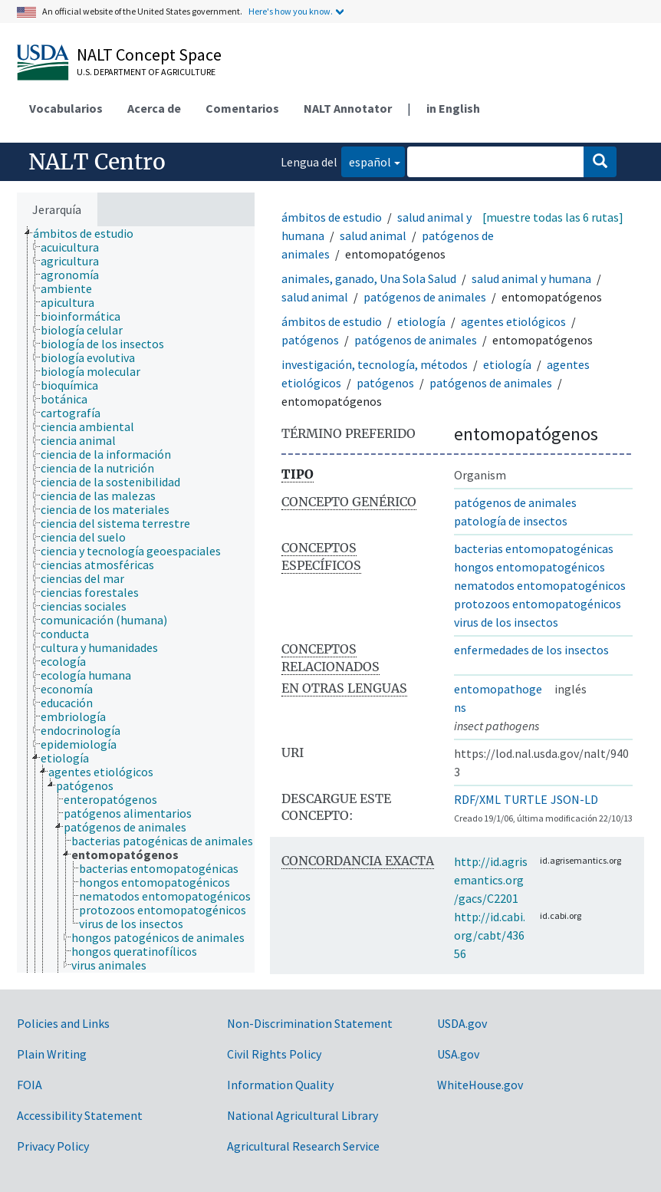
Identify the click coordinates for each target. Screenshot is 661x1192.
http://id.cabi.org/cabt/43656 (489, 935)
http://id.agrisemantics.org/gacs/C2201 (491, 880)
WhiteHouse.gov (480, 1084)
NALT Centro (97, 162)
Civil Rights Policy (274, 1054)
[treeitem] (89, 233)
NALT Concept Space (149, 54)
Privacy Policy (53, 1146)
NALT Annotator (348, 108)
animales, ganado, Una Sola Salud (368, 278)
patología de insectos (510, 520)
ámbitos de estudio (331, 217)
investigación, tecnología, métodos (374, 364)
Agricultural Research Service (303, 1146)
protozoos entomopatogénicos (537, 603)
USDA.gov (462, 1023)
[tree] (136, 599)
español (366, 161)
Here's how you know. (290, 11)
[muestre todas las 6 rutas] (552, 217)
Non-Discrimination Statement (310, 1023)
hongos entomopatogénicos (529, 567)
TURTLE (526, 799)
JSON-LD (574, 799)
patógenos (310, 339)
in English (453, 108)
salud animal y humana (531, 278)
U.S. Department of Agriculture (146, 71)
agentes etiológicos (513, 321)
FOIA (29, 1084)
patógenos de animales (424, 297)
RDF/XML (477, 799)
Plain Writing (52, 1054)
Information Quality (280, 1084)
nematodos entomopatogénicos (540, 585)
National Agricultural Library (302, 1115)
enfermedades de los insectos (531, 649)
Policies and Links (63, 1023)
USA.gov (458, 1054)
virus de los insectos (506, 622)
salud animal (373, 235)
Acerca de (154, 108)
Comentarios (242, 108)
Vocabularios (66, 108)
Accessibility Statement (80, 1115)
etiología (421, 321)
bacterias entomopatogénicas (533, 548)
